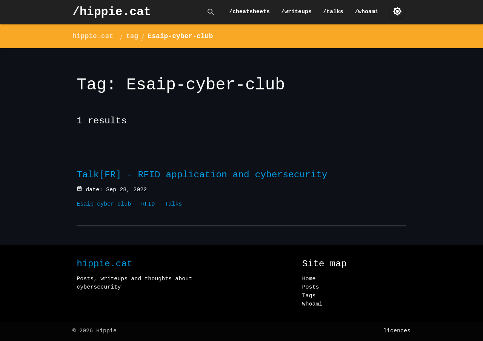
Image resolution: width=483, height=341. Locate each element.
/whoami (366, 12)
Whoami (312, 304)
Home (309, 279)
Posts (310, 287)
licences (397, 331)
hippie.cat (92, 36)
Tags (309, 296)
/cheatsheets (249, 12)
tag (132, 36)
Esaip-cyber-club (180, 36)
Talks (173, 204)
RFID (148, 204)
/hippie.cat (111, 11)
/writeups (296, 12)
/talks (333, 12)
